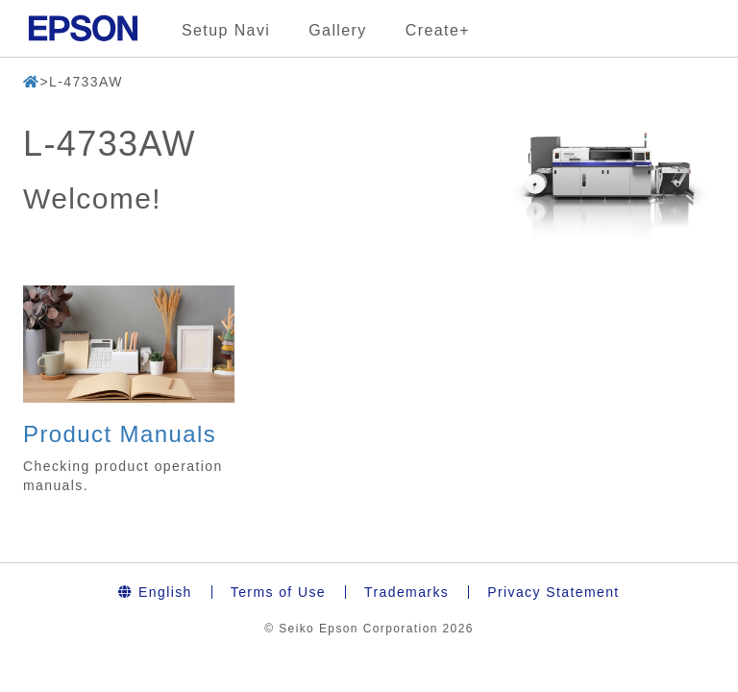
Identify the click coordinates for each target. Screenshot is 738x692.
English (154, 592)
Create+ (438, 30)
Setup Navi (226, 30)
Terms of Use (278, 592)
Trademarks (406, 592)
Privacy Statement (553, 592)
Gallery (337, 30)
